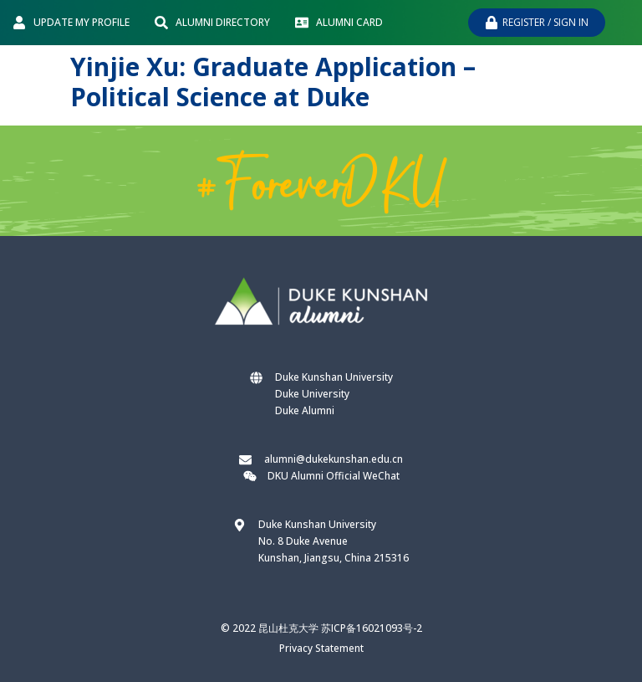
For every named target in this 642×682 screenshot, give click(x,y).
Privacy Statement (321, 648)
